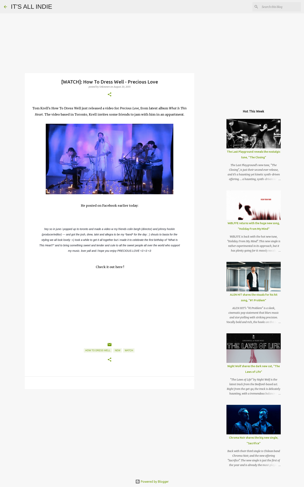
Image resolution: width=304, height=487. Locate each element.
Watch (129, 350)
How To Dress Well (98, 350)
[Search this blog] (280, 6)
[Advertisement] (109, 422)
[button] (109, 94)
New (117, 350)
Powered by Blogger (152, 481)
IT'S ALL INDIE (31, 6)
